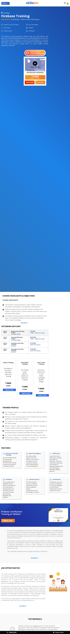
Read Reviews (35, 19)
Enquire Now (58, 632)
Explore (4, 3)
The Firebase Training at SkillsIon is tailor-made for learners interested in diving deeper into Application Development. (23, 306)
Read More (24, 323)
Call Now (40, 82)
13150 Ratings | (16, 19)
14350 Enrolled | (26, 19)
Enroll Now (29, 82)
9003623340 (11, 632)
